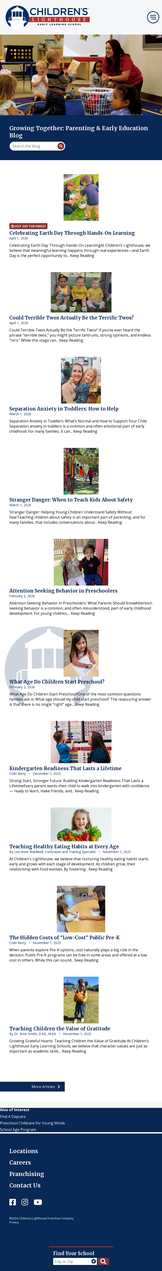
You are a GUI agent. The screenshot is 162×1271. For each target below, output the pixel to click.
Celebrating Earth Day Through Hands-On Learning (72, 233)
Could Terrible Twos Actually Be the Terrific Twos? (71, 318)
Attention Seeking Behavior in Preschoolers (63, 591)
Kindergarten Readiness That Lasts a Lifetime (65, 768)
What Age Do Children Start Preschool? (56, 682)
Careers (20, 1162)
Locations (23, 1151)
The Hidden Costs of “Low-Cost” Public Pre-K (64, 938)
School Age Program (18, 1129)
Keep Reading (82, 255)
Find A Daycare (13, 1116)
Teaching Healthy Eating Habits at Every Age (64, 847)
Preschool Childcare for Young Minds (32, 1123)
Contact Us (25, 1185)
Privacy (14, 1222)
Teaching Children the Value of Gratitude (59, 1029)
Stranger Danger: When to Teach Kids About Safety (71, 500)
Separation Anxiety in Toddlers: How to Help (64, 409)
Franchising (26, 1174)
